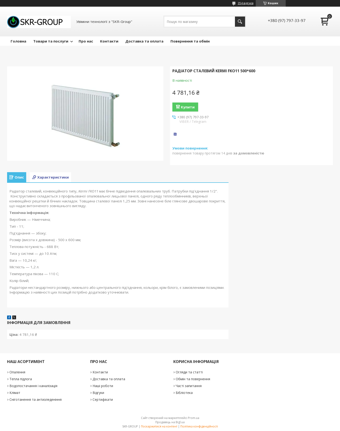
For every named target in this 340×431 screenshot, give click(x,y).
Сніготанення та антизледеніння (35, 399)
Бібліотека (184, 392)
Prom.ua (193, 418)
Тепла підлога (20, 379)
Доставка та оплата (144, 41)
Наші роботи (103, 386)
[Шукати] (240, 22)
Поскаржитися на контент (159, 426)
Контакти (109, 41)
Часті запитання (189, 386)
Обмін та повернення (193, 379)
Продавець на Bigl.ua (170, 422)
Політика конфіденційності (199, 426)
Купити (188, 107)
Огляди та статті (189, 372)
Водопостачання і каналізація (33, 386)
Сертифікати (103, 399)
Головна (18, 41)
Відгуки (98, 392)
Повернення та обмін (190, 41)
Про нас (86, 41)
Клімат (14, 392)
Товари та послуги (50, 41)
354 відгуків (245, 3)
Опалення (17, 372)
